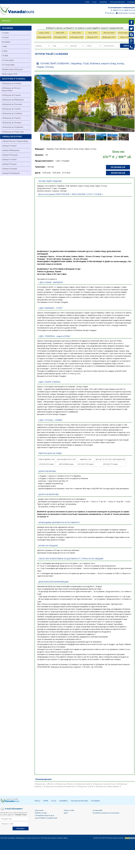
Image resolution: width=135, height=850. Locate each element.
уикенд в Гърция (9, 146)
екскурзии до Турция (11, 118)
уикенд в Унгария (9, 169)
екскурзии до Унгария (11, 122)
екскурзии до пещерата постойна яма (59, 786)
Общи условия (69, 810)
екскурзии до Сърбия (11, 109)
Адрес (66, 813)
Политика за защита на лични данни (106, 813)
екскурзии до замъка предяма (107, 786)
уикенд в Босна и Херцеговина (15, 141)
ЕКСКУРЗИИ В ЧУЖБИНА (13, 79)
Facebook (109, 13)
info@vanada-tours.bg (125, 13)
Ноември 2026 (60, 37)
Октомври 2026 (44, 37)
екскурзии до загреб (85, 786)
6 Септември (8, 60)
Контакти (131, 2)
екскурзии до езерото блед (103, 784)
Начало (6, 21)
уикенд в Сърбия (9, 159)
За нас (94, 2)
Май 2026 (60, 33)
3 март (5, 33)
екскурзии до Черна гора (13, 132)
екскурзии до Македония (13, 100)
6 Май (4, 51)
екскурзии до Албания (11, 83)
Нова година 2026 (9, 74)
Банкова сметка (41, 813)
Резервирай (118, 167)
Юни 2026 (76, 33)
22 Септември (8, 65)
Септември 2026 (125, 33)
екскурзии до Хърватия (12, 127)
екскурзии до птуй (82, 784)
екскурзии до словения (44, 784)
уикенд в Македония (10, 150)
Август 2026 (108, 33)
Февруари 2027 (108, 37)
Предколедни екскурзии (12, 69)
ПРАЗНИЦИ (7, 28)
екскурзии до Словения (12, 113)
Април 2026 (44, 33)
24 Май (5, 56)
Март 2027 (125, 37)
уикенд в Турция (9, 164)
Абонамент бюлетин (117, 2)
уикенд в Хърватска (11, 173)
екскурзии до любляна (64, 784)
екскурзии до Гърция (11, 95)
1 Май (4, 46)
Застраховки (97, 810)
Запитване (103, 2)
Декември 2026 (76, 37)
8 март (5, 37)
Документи (39, 810)
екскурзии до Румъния (12, 104)
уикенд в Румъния (10, 155)
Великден (6, 42)
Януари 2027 (92, 37)
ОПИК (87, 2)
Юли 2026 (93, 33)
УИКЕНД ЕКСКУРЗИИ (12, 136)
